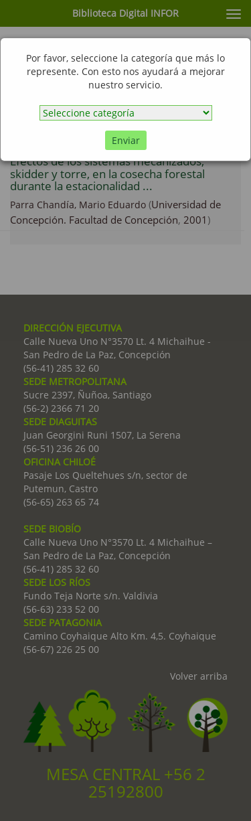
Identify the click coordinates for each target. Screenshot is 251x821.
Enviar (126, 140)
